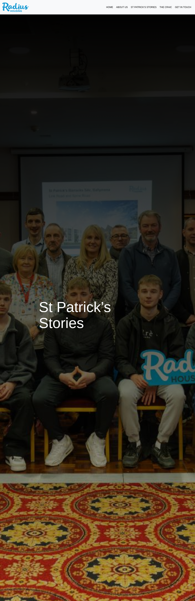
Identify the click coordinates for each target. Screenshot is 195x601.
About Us (122, 7)
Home (109, 7)
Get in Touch (183, 7)
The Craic (166, 7)
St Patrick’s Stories (144, 7)
